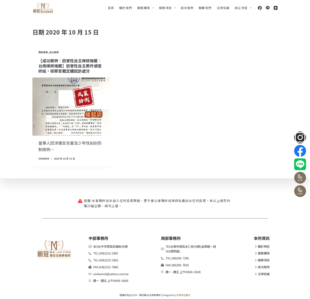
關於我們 (125, 8)
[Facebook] (260, 8)
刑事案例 (43, 52)
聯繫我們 (205, 8)
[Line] (268, 8)
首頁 (111, 8)
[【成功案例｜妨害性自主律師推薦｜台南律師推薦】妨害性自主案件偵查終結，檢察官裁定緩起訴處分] (71, 107)
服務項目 (168, 8)
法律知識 (223, 8)
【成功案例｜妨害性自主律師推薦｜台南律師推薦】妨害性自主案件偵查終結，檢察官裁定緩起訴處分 (70, 66)
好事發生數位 (183, 295)
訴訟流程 (244, 8)
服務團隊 (146, 8)
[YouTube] (276, 8)
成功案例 (187, 8)
